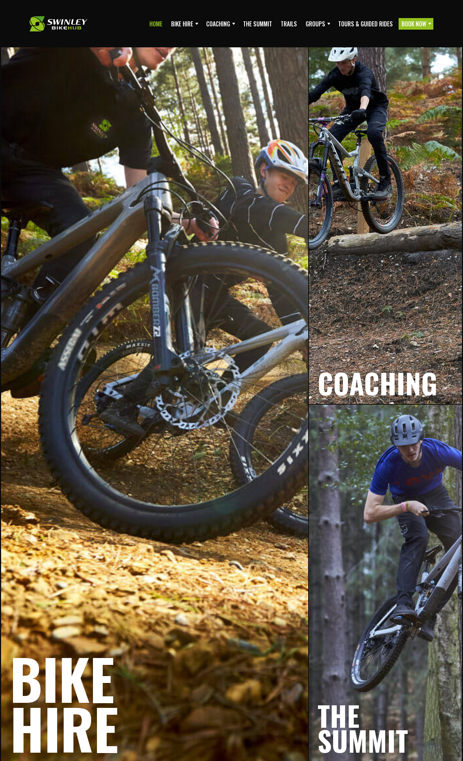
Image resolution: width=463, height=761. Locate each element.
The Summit (257, 24)
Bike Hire (182, 24)
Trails (289, 24)
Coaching (218, 24)
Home (155, 24)
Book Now (414, 24)
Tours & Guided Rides (365, 24)
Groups (315, 24)
